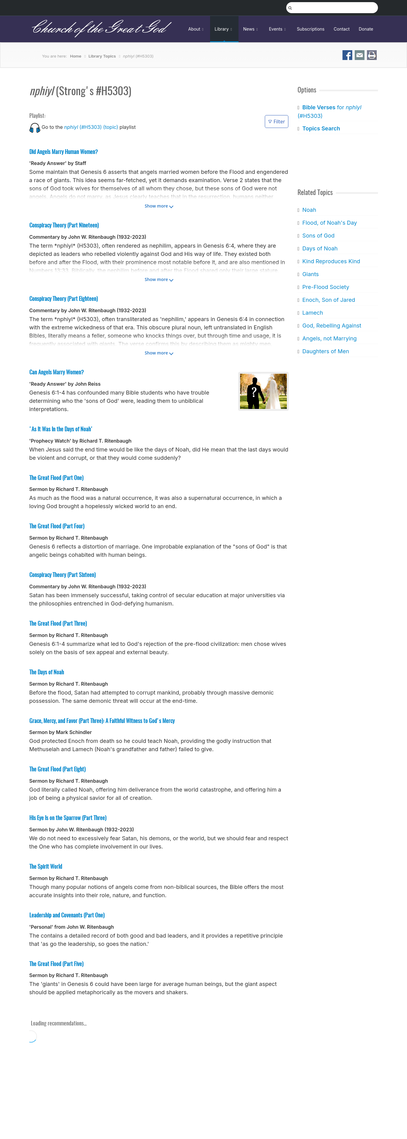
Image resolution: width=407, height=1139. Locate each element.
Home (75, 56)
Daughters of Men (325, 351)
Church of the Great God (97, 29)
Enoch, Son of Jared (328, 300)
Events (278, 29)
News (251, 29)
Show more (156, 206)
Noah (309, 210)
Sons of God (318, 235)
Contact (342, 29)
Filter (276, 121)
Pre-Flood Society (325, 287)
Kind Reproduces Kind (331, 261)
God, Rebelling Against (331, 325)
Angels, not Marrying (329, 338)
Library (224, 29)
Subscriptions (311, 29)
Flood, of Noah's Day (329, 222)
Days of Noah (320, 248)
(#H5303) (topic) (91, 127)
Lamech (312, 312)
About (196, 29)
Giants (310, 274)
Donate (366, 29)
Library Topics (102, 56)
